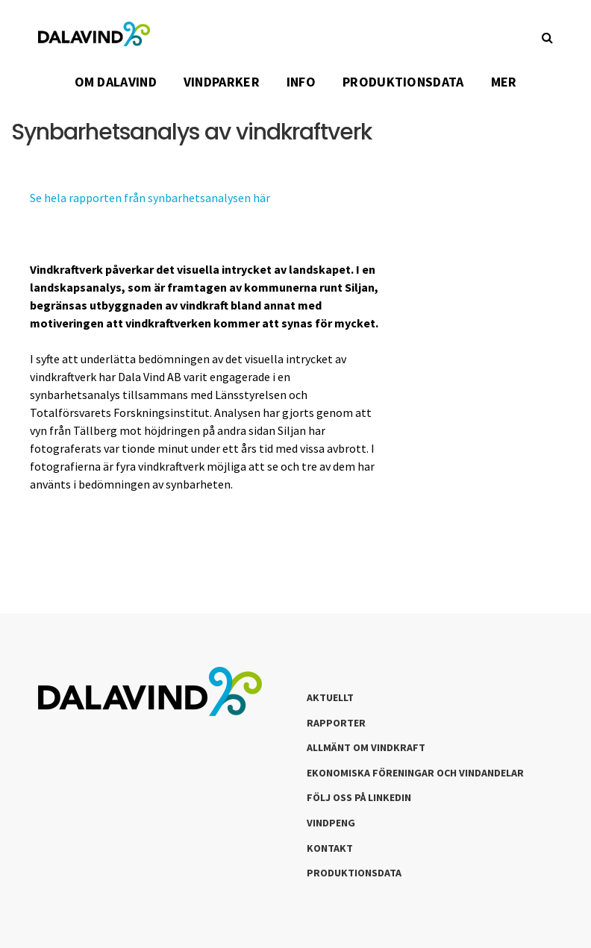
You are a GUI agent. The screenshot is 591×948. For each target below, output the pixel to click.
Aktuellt (330, 697)
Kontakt (330, 848)
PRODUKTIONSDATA (403, 81)
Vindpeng (331, 822)
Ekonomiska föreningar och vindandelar (415, 772)
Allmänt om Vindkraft (366, 747)
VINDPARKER (222, 81)
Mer (504, 81)
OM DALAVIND (116, 81)
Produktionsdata (354, 872)
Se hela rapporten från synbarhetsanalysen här (150, 197)
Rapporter (336, 722)
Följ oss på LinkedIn (359, 797)
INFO (301, 81)
